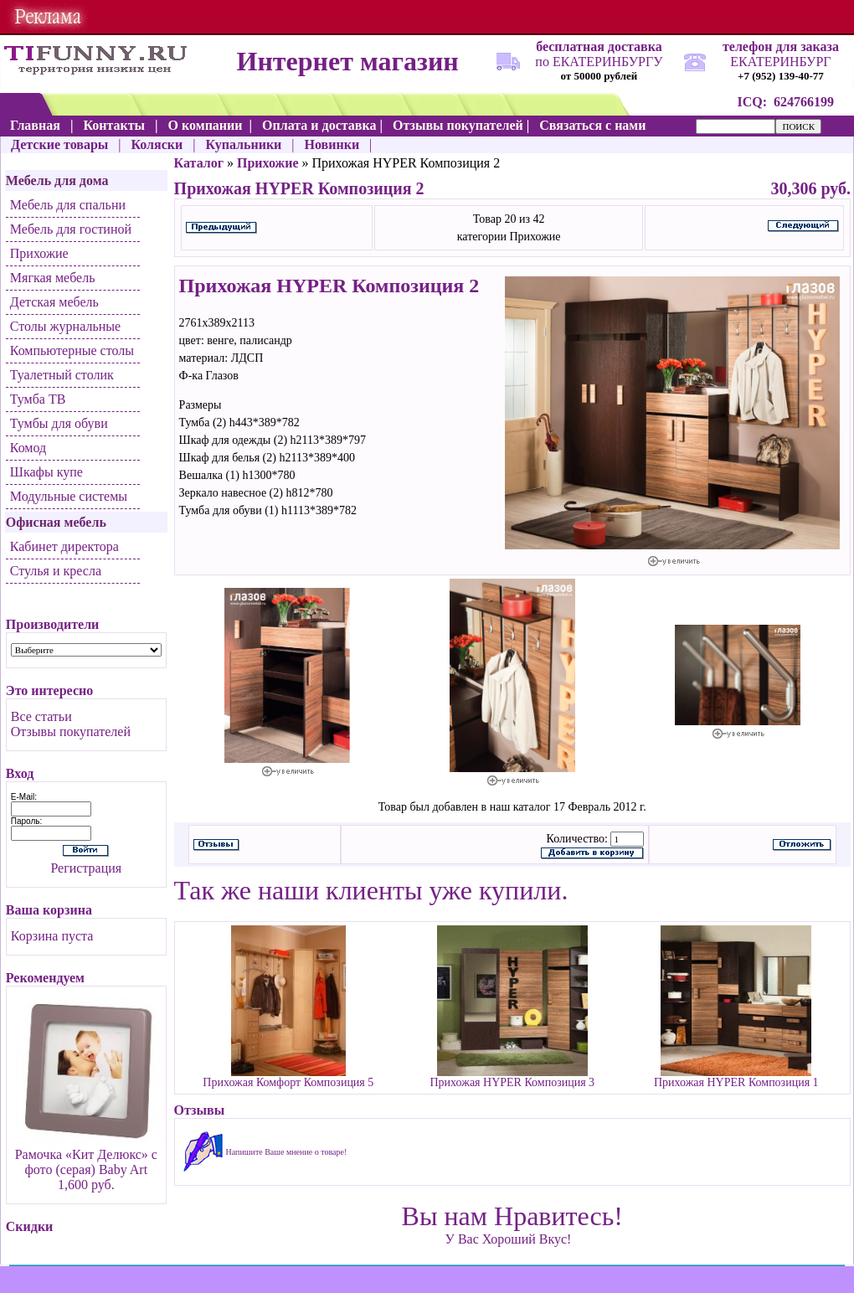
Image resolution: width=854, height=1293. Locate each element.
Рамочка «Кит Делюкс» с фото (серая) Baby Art (86, 1162)
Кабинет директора (64, 546)
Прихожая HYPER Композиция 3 (512, 1082)
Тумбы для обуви (59, 423)
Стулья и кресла (55, 571)
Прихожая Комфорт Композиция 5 (288, 1082)
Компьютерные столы (72, 350)
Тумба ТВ (38, 399)
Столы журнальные (65, 326)
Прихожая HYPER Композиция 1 (736, 1082)
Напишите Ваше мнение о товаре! (286, 1151)
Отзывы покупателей (71, 731)
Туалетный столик (62, 375)
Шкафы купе (46, 472)
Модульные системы (68, 496)
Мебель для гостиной (70, 229)
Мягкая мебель (52, 277)
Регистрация (85, 868)
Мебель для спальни (68, 205)
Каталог (199, 163)
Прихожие (39, 253)
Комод (28, 447)
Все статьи (41, 716)
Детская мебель (54, 302)
